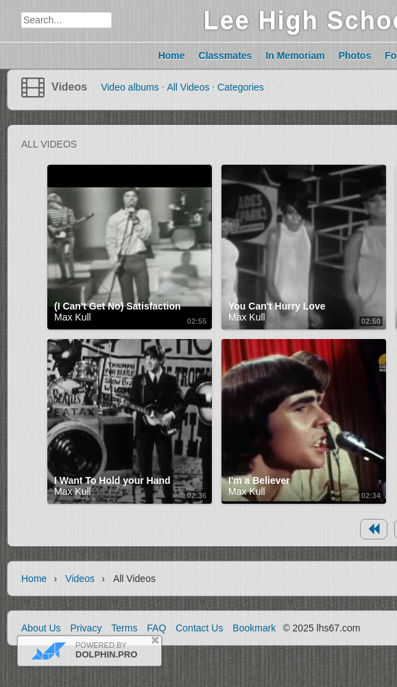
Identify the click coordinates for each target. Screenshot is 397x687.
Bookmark (254, 627)
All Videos (188, 87)
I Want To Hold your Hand (112, 480)
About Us (41, 627)
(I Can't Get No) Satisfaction (117, 306)
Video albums (130, 87)
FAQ (156, 627)
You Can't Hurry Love (277, 306)
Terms (124, 627)
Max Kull (72, 317)
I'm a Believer (259, 480)
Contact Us (199, 627)
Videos (69, 87)
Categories (240, 87)
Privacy (85, 627)
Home (34, 578)
